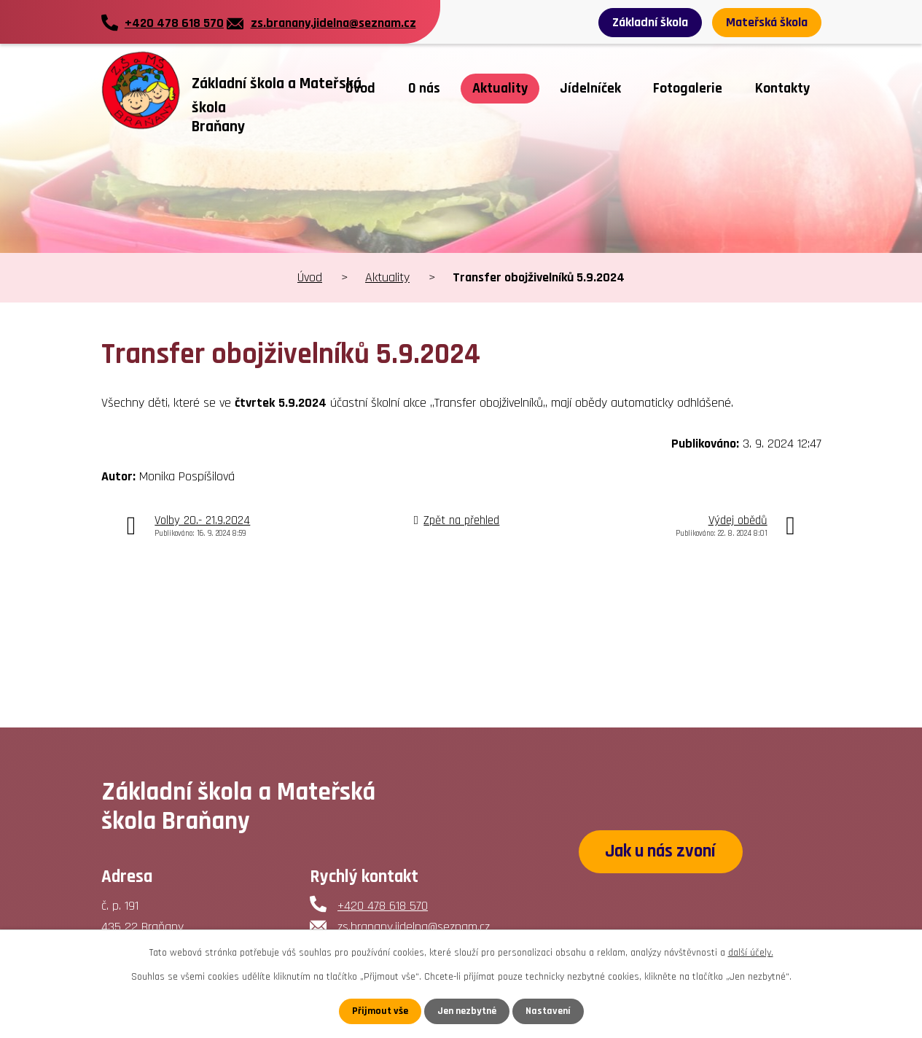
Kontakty (782, 88)
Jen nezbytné (466, 1011)
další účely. (750, 952)
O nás (424, 88)
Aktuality (500, 88)
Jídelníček (590, 88)
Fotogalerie (687, 88)
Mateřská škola (767, 22)
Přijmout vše (380, 1011)
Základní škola (650, 22)
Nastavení (548, 1011)
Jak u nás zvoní (660, 851)
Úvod (360, 88)
